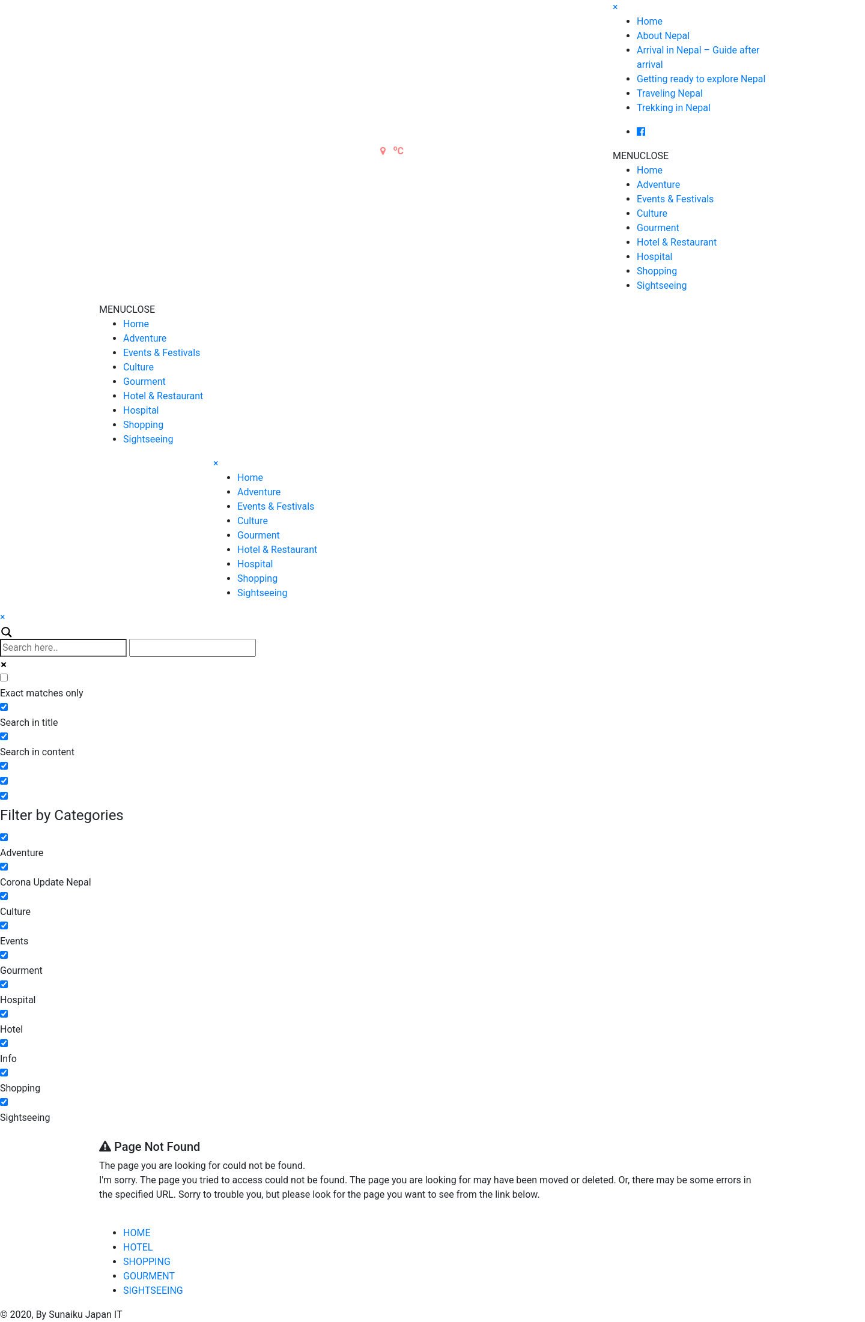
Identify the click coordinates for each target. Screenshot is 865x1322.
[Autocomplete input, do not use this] (192, 648)
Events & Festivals (675, 199)
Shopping (657, 271)
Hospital (655, 256)
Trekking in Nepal (674, 107)
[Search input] (63, 648)
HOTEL (138, 1247)
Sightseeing (662, 285)
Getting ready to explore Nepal (701, 79)
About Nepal (663, 35)
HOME (136, 1233)
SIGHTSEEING (153, 1290)
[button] (641, 155)
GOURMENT (149, 1276)
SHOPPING (147, 1261)
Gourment (658, 228)
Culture (652, 213)
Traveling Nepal (670, 93)
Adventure (658, 184)
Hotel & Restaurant (677, 242)
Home (650, 21)
